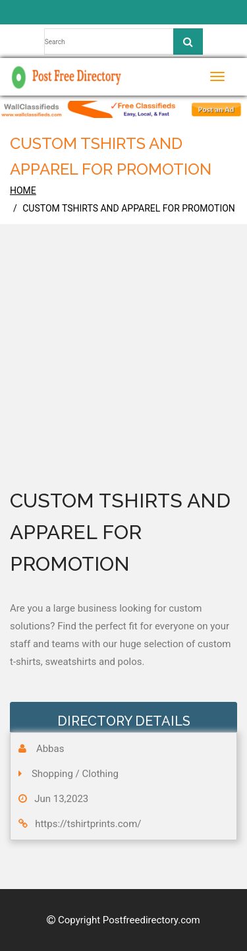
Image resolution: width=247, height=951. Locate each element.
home (23, 190)
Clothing (100, 774)
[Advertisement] (123, 374)
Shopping (52, 774)
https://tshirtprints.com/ (88, 824)
